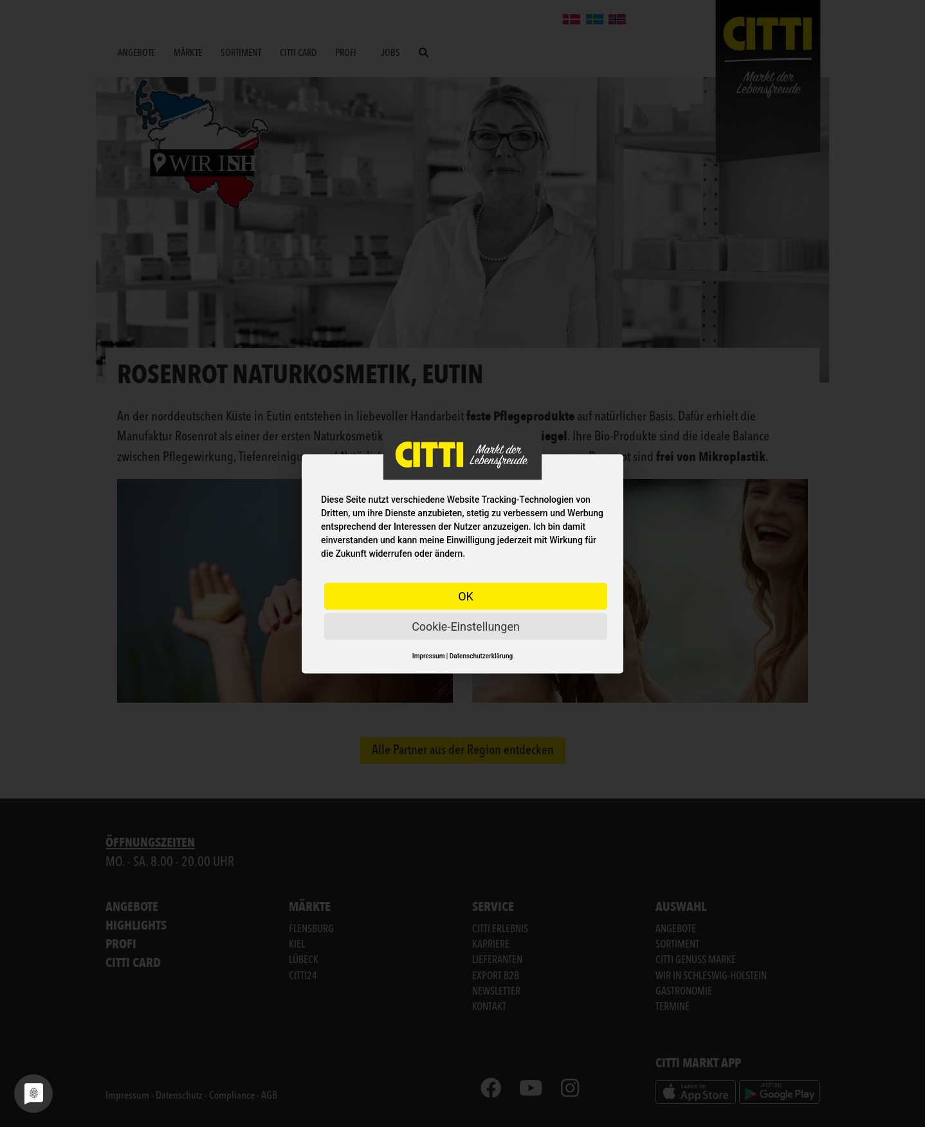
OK (465, 595)
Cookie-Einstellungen (466, 626)
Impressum (428, 655)
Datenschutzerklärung (481, 655)
